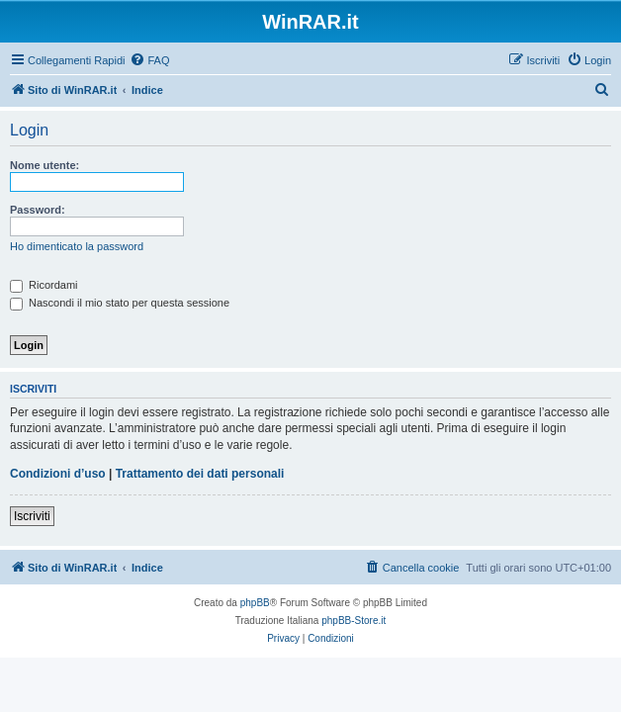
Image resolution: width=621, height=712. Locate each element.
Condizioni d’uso (58, 474)
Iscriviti (32, 516)
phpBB (255, 602)
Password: (37, 210)
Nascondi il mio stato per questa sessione (119, 303)
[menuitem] (149, 60)
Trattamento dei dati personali (200, 474)
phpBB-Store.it (353, 620)
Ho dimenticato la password (76, 246)
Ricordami (44, 285)
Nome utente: (44, 165)
